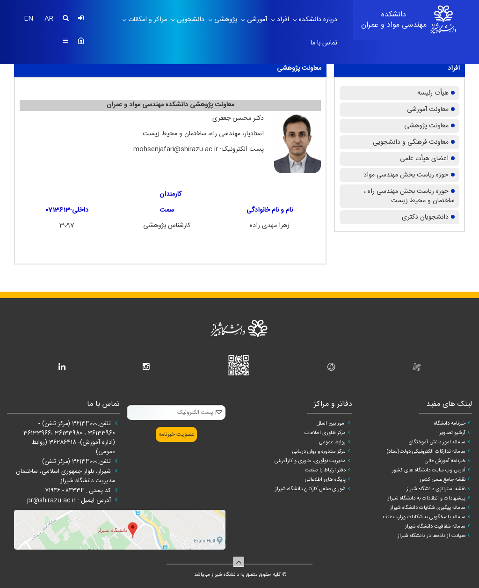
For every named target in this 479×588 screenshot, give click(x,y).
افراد (282, 19)
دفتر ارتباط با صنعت (325, 470)
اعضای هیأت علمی (424, 158)
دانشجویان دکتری (425, 217)
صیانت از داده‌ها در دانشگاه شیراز (431, 536)
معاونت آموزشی (428, 109)
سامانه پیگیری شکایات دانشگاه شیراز (427, 508)
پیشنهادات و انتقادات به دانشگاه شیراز (426, 498)
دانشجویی (189, 19)
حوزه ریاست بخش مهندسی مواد (406, 175)
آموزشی (256, 19)
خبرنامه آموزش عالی (445, 461)
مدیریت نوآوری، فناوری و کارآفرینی (310, 461)
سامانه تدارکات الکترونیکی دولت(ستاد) (425, 452)
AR (48, 18)
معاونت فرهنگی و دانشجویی (411, 142)
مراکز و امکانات (146, 19)
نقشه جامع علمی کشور (442, 480)
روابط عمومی (332, 442)
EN (29, 18)
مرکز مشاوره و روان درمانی (319, 452)
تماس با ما (324, 43)
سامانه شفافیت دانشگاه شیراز (435, 526)
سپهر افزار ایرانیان (227, 583)
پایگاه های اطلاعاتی (325, 480)
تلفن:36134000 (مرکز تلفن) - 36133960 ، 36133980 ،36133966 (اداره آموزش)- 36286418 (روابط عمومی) (69, 438)
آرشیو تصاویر (452, 433)
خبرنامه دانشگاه (449, 423)
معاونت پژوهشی (426, 126)
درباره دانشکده (317, 19)
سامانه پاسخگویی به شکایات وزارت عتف (424, 517)
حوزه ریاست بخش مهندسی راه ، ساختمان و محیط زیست (409, 196)
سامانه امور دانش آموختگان (437, 442)
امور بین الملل (331, 423)
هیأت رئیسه (433, 93)
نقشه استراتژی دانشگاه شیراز (435, 489)
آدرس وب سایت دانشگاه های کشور (428, 470)
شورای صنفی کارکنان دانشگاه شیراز (310, 489)
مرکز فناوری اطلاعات (325, 433)
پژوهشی (224, 19)
